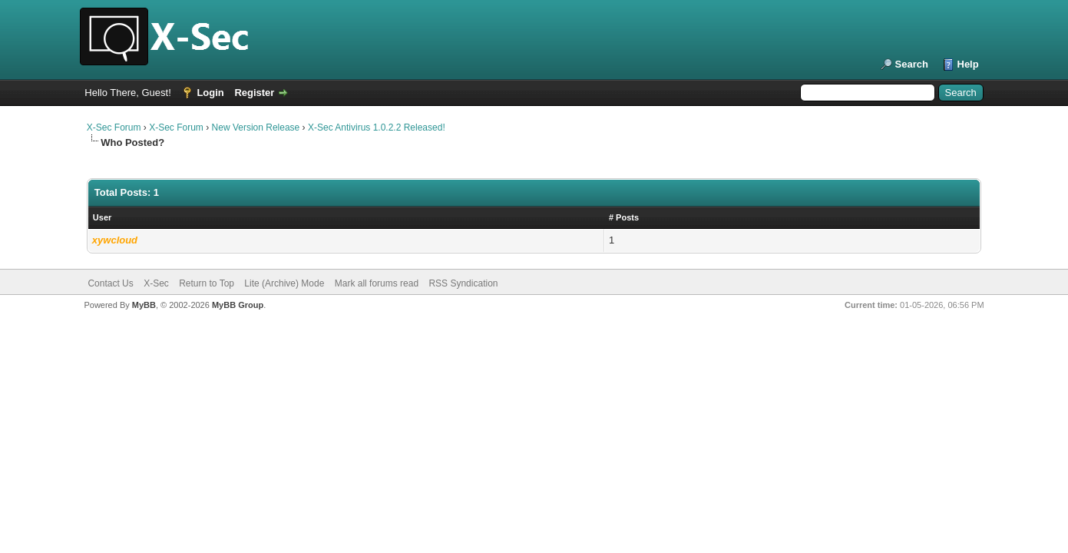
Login (210, 92)
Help (968, 64)
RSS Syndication (463, 283)
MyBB (144, 305)
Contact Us (110, 283)
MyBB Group (237, 305)
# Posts (624, 217)
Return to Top (206, 283)
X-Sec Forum (114, 127)
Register (254, 92)
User (102, 217)
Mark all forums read (376, 283)
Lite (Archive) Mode (284, 283)
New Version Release (256, 127)
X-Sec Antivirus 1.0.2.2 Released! (376, 127)
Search (911, 64)
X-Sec (156, 283)
